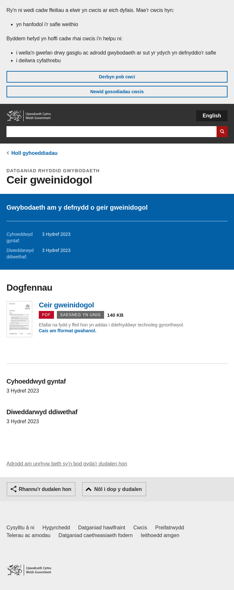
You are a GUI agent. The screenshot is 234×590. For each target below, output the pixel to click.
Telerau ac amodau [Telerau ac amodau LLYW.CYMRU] (28, 535)
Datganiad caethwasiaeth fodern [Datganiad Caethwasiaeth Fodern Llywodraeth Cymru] (95, 535)
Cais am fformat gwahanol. (67, 330)
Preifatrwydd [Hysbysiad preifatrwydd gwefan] (169, 527)
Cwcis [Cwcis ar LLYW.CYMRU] (140, 527)
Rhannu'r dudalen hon (45, 489)
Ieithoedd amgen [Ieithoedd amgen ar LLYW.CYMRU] (160, 535)
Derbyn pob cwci (117, 76)
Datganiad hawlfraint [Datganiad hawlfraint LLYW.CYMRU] (101, 527)
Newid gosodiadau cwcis (117, 91)
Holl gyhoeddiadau (34, 153)
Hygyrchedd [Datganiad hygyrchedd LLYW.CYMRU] (56, 527)
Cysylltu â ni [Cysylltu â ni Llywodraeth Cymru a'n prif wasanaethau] (20, 527)
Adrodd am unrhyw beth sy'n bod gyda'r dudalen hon (66, 463)
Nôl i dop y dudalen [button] (118, 489)
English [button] (212, 115)
